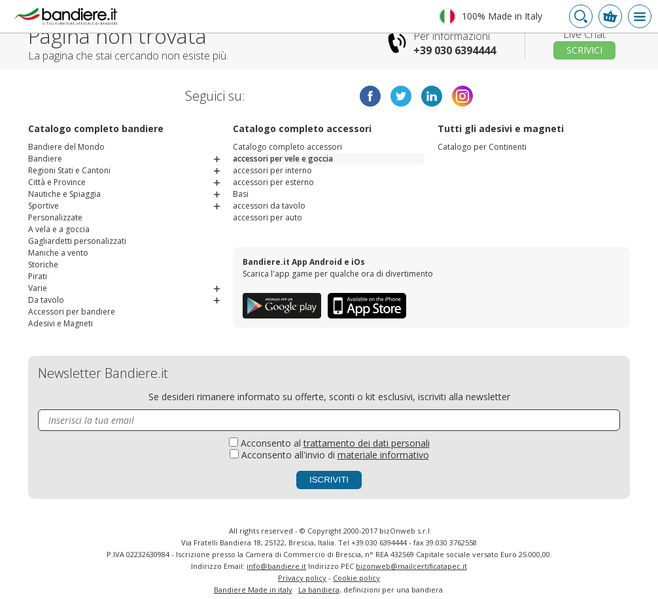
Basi (241, 193)
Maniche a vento (58, 252)
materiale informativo (383, 455)
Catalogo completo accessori (287, 146)
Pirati (37, 276)
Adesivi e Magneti (60, 323)
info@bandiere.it (276, 566)
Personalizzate (55, 217)
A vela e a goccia (59, 229)
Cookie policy (356, 578)
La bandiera (318, 589)
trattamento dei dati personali (366, 443)
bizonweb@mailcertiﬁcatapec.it (411, 566)
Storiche (43, 264)
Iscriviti (329, 480)
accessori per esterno (273, 182)
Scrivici (584, 50)
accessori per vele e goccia (283, 158)
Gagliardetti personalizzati (77, 241)
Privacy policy (302, 578)
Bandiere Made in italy (253, 589)
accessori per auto (267, 217)
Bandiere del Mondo (66, 146)
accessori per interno (272, 170)
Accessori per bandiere (71, 311)
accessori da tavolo (269, 205)
